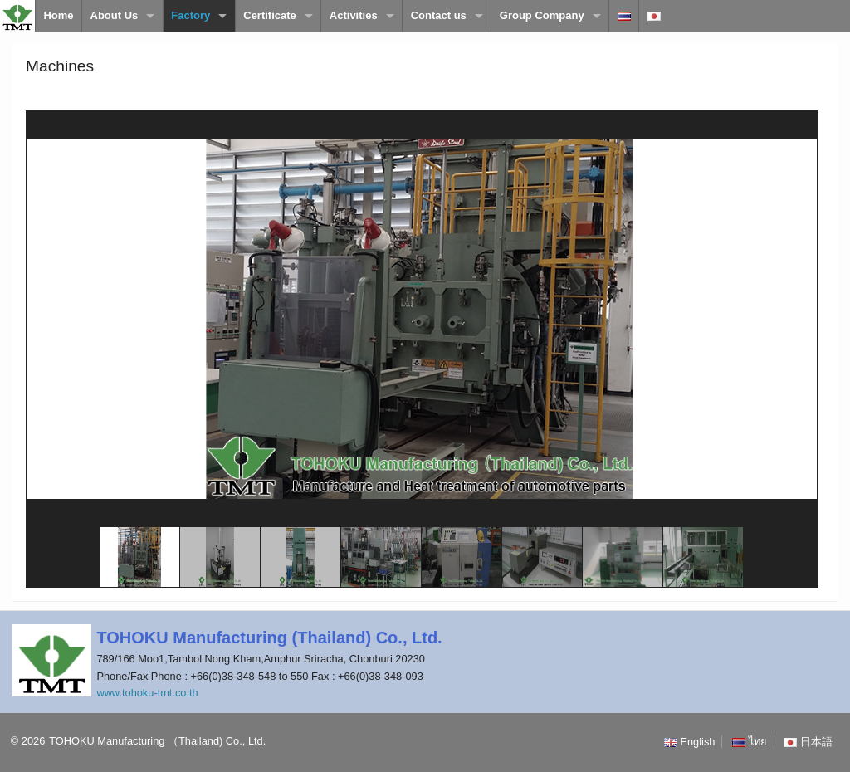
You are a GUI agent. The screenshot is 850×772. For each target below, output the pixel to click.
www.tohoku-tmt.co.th (147, 692)
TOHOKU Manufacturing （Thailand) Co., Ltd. (157, 741)
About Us (114, 15)
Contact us (439, 15)
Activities (354, 15)
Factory (190, 15)
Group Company (542, 15)
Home (58, 15)
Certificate (269, 15)
